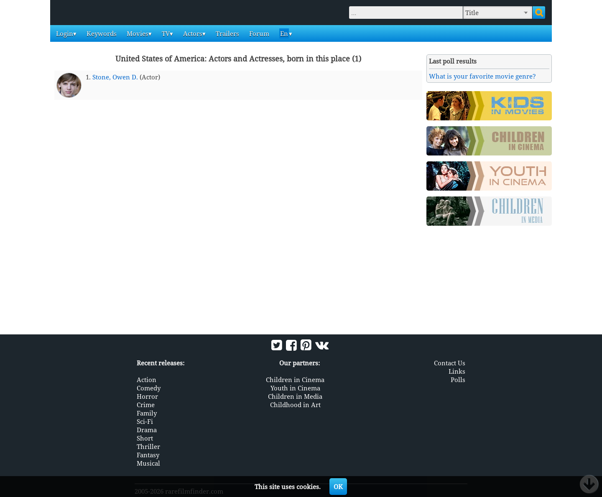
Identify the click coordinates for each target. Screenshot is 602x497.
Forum (258, 33)
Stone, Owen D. (115, 77)
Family (147, 413)
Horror (147, 396)
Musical (148, 463)
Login (63, 33)
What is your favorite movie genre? (482, 76)
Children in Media (295, 396)
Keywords (101, 33)
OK (338, 486)
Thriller (148, 446)
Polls (458, 379)
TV (165, 33)
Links (457, 371)
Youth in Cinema (295, 388)
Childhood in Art (295, 404)
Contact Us (449, 363)
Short (145, 438)
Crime (146, 404)
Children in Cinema (295, 379)
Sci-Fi (145, 421)
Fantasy (148, 455)
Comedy (149, 388)
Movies (136, 33)
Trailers (226, 33)
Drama (147, 430)
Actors (191, 33)
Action (146, 379)
